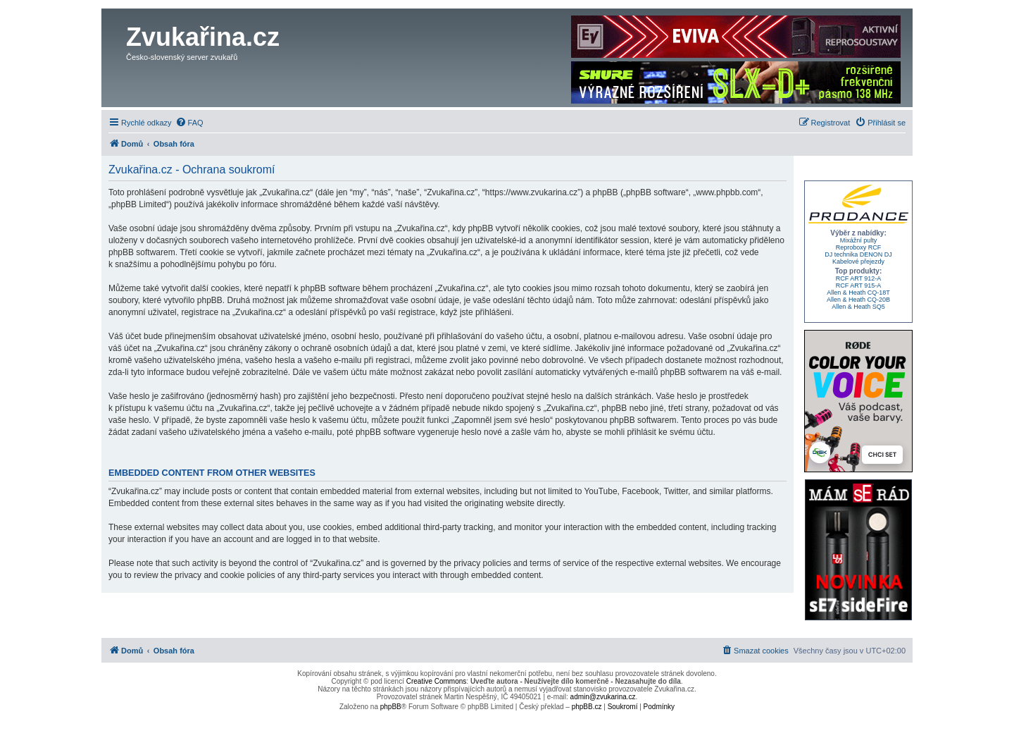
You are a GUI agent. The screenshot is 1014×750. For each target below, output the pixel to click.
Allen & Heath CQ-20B (858, 299)
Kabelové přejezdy (858, 261)
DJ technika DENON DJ (858, 254)
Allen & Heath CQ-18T (858, 292)
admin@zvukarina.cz (603, 697)
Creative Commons (436, 681)
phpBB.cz (587, 707)
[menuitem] (189, 122)
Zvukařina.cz (203, 37)
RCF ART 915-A (859, 285)
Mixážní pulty (858, 240)
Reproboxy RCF (859, 247)
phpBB (390, 707)
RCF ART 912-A (859, 278)
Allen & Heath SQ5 (858, 306)
